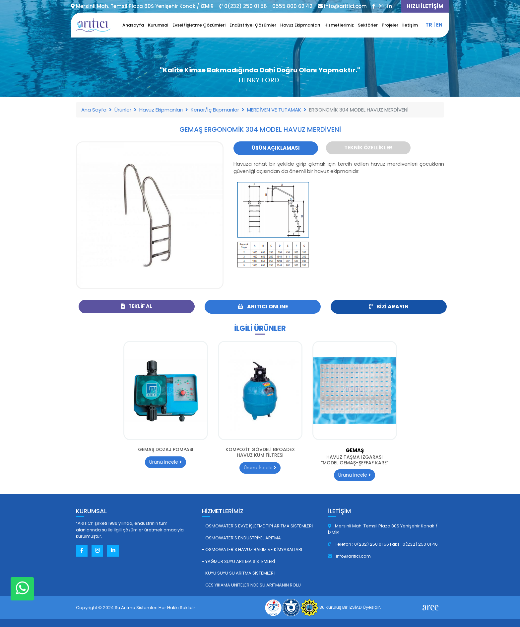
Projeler (390, 25)
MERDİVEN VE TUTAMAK (274, 109)
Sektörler (368, 25)
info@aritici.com (349, 556)
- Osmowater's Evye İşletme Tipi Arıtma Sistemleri (257, 526)
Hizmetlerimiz (339, 25)
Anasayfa (133, 25)
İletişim (410, 25)
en (439, 24)
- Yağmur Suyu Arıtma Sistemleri (238, 561)
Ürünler (122, 109)
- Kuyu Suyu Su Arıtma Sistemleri (238, 573)
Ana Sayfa (93, 109)
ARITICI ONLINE (262, 306)
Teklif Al (136, 306)
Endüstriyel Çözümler (252, 25)
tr (428, 24)
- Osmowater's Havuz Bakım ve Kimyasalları (252, 549)
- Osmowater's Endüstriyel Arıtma (241, 538)
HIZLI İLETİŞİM (425, 6)
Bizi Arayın (389, 306)
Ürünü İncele (165, 462)
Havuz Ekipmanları (300, 25)
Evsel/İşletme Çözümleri (199, 25)
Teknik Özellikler (368, 147)
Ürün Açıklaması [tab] (276, 147)
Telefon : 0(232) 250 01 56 (359, 544)
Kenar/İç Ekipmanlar (215, 109)
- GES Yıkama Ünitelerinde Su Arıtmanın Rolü (251, 585)
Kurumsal (158, 25)
